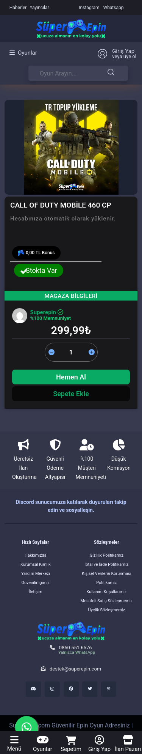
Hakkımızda (36, 555)
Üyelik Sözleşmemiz (106, 610)
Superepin (46, 312)
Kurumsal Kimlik (35, 564)
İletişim (35, 591)
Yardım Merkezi (35, 573)
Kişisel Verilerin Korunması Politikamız (106, 578)
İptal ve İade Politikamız (106, 564)
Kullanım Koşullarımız (106, 591)
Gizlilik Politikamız (106, 555)
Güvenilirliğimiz (36, 582)
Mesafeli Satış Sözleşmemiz (106, 600)
